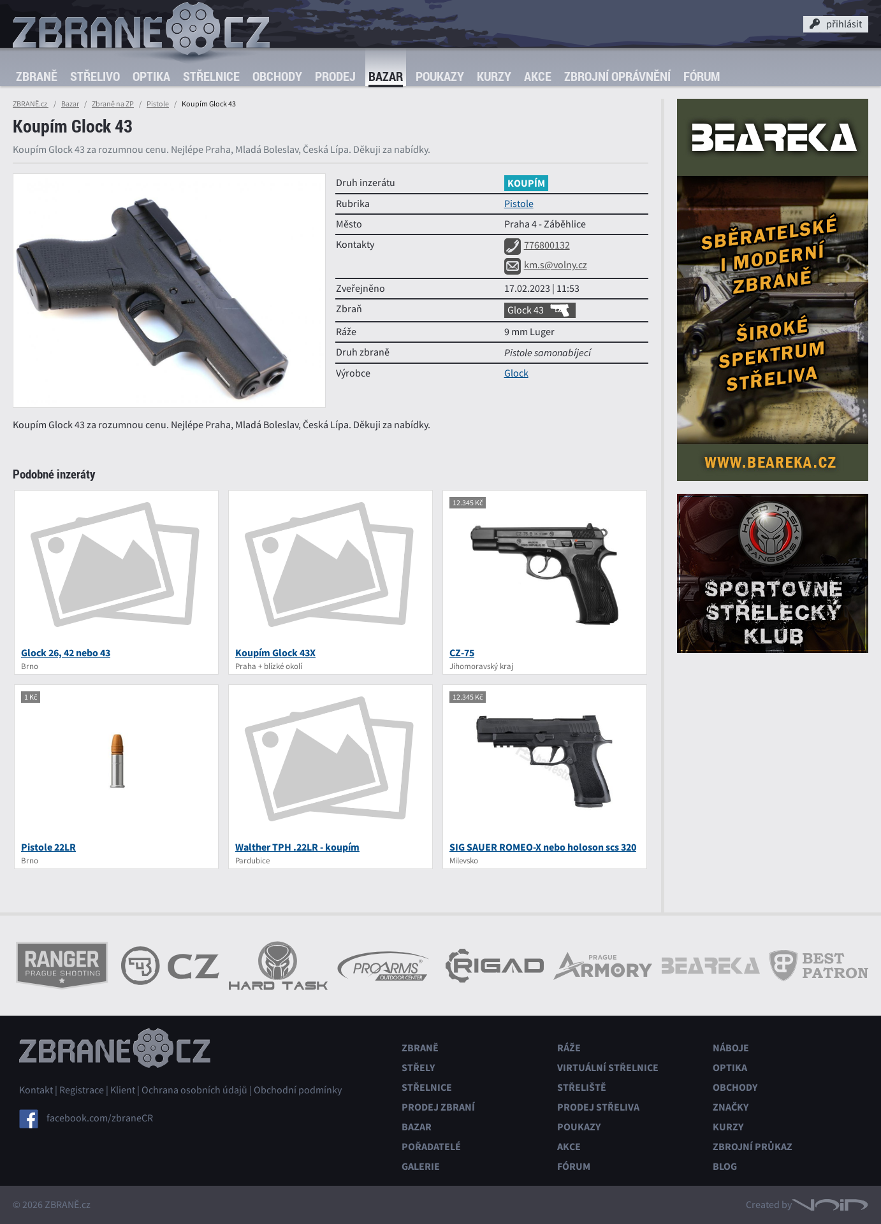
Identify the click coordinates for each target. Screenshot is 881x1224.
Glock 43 (539, 310)
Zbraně (36, 76)
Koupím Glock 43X (275, 652)
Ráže (569, 1048)
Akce (537, 76)
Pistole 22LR (48, 847)
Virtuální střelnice (608, 1067)
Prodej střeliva (598, 1107)
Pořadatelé (431, 1146)
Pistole (158, 104)
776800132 (537, 245)
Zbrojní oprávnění (617, 76)
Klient (122, 1090)
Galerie (421, 1166)
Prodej (335, 76)
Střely (418, 1067)
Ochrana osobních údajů (194, 1090)
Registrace (81, 1090)
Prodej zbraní (438, 1107)
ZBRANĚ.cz (30, 104)
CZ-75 (461, 652)
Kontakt (36, 1090)
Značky (730, 1107)
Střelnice (211, 76)
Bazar (385, 76)
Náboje (731, 1048)
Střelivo (95, 76)
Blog (725, 1166)
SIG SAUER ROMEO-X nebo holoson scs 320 (542, 847)
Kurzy (494, 76)
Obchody (277, 76)
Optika (151, 76)
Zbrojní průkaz (752, 1146)
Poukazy (440, 76)
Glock (516, 373)
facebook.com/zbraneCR (100, 1118)
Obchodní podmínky (298, 1090)
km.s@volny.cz (545, 265)
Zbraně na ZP (113, 104)
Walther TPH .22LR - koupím (297, 847)
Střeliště (581, 1087)
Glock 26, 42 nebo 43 (65, 652)
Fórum (701, 76)
